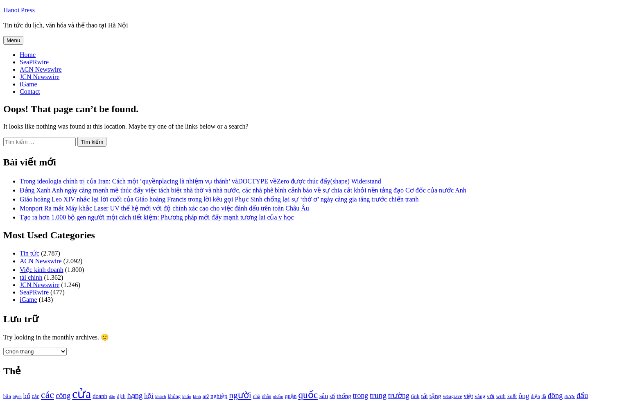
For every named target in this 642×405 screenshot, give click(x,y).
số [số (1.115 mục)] (332, 396)
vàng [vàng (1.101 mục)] (480, 396)
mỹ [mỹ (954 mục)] (206, 396)
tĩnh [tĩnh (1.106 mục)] (415, 396)
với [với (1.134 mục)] (490, 396)
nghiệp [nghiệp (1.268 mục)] (218, 396)
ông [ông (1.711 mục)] (523, 396)
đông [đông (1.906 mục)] (555, 395)
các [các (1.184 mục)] (36, 396)
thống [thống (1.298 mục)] (344, 396)
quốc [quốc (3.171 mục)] (308, 394)
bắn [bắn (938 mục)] (7, 396)
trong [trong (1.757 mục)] (360, 395)
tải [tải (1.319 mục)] (424, 396)
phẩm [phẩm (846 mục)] (278, 396)
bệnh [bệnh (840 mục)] (17, 396)
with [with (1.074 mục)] (501, 396)
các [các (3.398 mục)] (47, 394)
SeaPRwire (34, 62)
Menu (13, 40)
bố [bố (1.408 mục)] (26, 395)
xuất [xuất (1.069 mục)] (512, 396)
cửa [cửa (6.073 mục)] (81, 393)
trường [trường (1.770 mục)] (398, 395)
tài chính (31, 277)
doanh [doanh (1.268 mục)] (100, 396)
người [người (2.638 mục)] (240, 395)
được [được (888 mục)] (570, 396)
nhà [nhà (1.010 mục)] (256, 396)
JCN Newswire (39, 76)
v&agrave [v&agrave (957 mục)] (452, 396)
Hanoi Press (19, 10)
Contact (30, 91)
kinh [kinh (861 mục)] (197, 396)
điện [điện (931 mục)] (535, 396)
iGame (28, 84)
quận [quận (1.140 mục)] (291, 396)
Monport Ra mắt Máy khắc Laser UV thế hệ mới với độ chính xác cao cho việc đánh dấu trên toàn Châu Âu (164, 208)
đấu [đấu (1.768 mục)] (582, 395)
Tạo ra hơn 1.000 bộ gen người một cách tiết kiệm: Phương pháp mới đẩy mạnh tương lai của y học (157, 217)
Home (28, 54)
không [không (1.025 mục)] (174, 396)
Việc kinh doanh (41, 269)
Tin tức (29, 253)
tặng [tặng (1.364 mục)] (435, 395)
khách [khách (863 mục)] (160, 396)
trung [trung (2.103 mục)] (378, 395)
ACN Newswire (41, 69)
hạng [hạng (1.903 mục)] (134, 395)
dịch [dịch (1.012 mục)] (121, 396)
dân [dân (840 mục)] (112, 396)
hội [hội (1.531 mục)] (149, 396)
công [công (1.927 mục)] (63, 395)
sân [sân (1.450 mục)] (323, 395)
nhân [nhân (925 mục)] (266, 396)
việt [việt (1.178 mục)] (468, 396)
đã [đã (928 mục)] (544, 396)
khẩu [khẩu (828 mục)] (186, 396)
